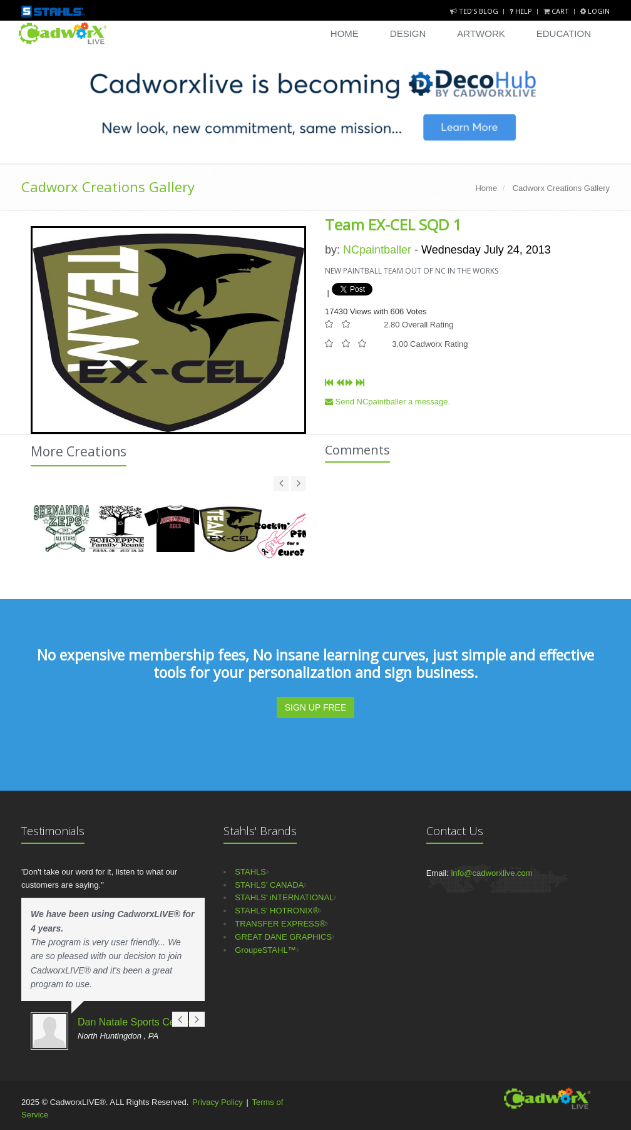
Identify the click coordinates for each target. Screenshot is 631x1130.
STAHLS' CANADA (269, 885)
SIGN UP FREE (316, 707)
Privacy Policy (217, 1102)
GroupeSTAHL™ (265, 950)
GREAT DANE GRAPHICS (283, 937)
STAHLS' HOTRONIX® (277, 910)
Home (345, 33)
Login (595, 11)
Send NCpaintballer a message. (387, 401)
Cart (557, 11)
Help (522, 11)
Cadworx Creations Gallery (108, 186)
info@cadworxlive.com (491, 873)
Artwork (481, 33)
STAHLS (250, 871)
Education (563, 33)
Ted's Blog (475, 11)
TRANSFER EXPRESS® (280, 923)
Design (408, 33)
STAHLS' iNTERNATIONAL (284, 897)
